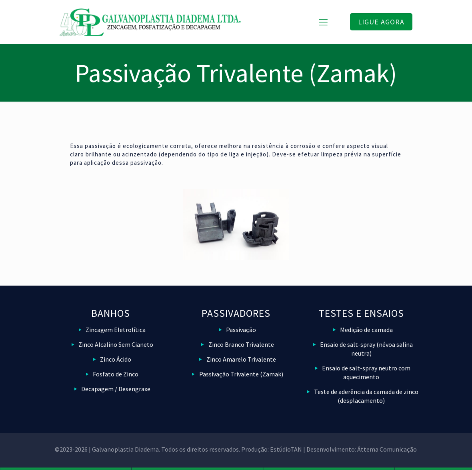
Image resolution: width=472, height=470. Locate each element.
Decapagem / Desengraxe (115, 389)
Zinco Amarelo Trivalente (241, 359)
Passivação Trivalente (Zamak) (241, 374)
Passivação (241, 330)
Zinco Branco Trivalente (241, 344)
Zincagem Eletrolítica (116, 330)
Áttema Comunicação (387, 449)
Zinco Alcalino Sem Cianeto (115, 344)
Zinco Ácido (115, 359)
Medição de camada (366, 330)
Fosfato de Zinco (115, 374)
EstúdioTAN (286, 449)
